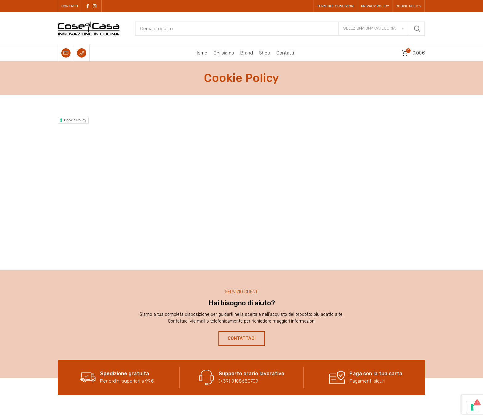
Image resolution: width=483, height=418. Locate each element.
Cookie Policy (75, 120)
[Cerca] (280, 29)
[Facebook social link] (87, 6)
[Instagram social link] (94, 6)
